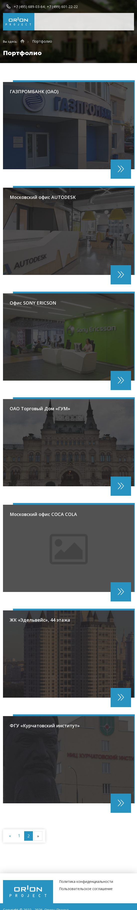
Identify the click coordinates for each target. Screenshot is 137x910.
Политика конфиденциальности (86, 881)
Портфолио (42, 41)
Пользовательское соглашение (86, 888)
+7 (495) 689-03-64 (29, 6)
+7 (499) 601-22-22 (62, 6)
